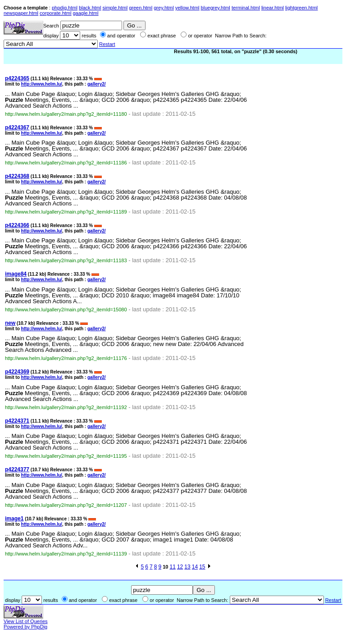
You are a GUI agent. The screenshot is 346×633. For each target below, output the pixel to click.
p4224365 (17, 78)
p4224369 (17, 372)
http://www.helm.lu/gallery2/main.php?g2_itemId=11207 (66, 505)
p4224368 (17, 176)
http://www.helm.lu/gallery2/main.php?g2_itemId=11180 (66, 114)
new (10, 323)
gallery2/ (96, 84)
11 (173, 567)
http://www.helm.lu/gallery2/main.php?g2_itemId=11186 (66, 162)
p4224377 (17, 469)
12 (180, 567)
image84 (16, 274)
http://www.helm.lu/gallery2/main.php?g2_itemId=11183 (66, 260)
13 (187, 567)
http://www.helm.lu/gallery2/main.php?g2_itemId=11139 (66, 553)
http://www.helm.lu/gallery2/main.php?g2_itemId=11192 (66, 407)
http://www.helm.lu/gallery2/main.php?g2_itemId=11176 (66, 358)
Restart (107, 44)
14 (195, 567)
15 (202, 567)
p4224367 (17, 127)
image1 (14, 518)
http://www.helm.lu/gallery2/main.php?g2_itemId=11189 (66, 211)
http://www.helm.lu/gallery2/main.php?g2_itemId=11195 (66, 456)
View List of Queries (26, 621)
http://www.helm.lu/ (41, 84)
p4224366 (17, 225)
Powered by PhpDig (25, 626)
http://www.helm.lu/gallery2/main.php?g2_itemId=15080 (66, 309)
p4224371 (17, 421)
